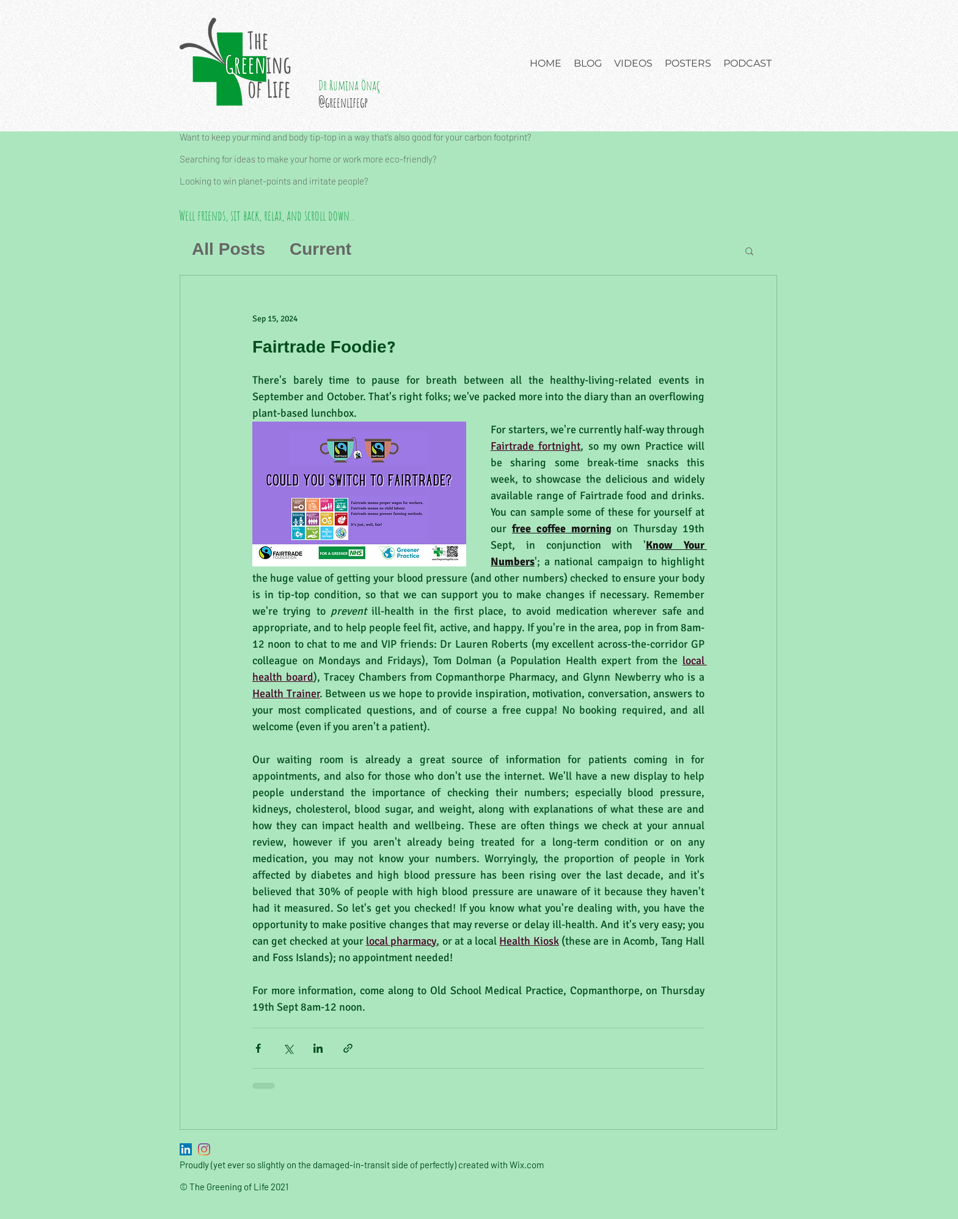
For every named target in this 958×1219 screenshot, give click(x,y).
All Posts (228, 250)
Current (320, 250)
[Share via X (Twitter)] (288, 1048)
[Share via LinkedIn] (318, 1048)
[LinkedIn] (186, 1149)
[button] (749, 252)
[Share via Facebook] (258, 1048)
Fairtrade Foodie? (323, 348)
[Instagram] (204, 1149)
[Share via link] (348, 1048)
